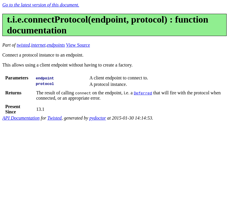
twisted (23, 44)
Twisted (54, 117)
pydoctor (97, 117)
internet (38, 44)
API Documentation (21, 117)
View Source (78, 44)
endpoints (56, 44)
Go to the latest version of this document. (40, 4)
